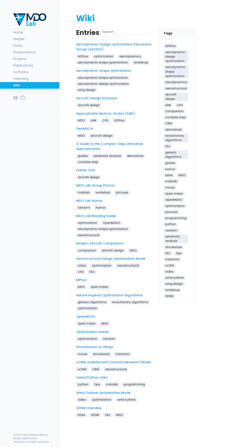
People (18, 39)
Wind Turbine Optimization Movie (103, 392)
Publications (23, 65)
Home (18, 32)
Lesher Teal (85, 170)
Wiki (16, 85)
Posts (17, 45)
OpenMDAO (85, 316)
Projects (19, 58)
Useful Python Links (92, 377)
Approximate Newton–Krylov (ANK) (105, 113)
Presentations (24, 52)
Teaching (20, 78)
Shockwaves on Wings (94, 347)
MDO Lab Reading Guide (96, 216)
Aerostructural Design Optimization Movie (110, 258)
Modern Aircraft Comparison (100, 243)
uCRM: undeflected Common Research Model (113, 362)
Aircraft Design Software (96, 98)
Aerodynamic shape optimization (103, 70)
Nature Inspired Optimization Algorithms (109, 295)
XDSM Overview (89, 408)
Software (20, 72)
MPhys (81, 280)
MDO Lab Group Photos (95, 185)
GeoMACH (84, 128)
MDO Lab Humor (89, 200)
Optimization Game (92, 331)
